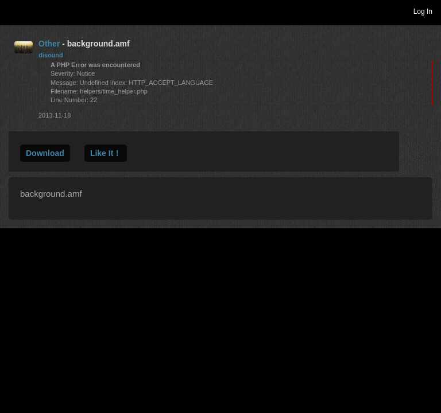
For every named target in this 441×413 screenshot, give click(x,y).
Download (45, 153)
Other (49, 43)
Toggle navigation (14, 11)
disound (50, 55)
